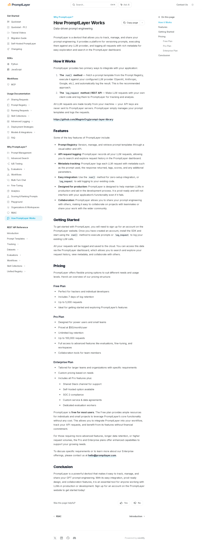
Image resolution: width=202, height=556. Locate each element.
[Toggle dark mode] (192, 4)
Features (162, 27)
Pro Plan (167, 46)
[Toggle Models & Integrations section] (23, 132)
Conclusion (164, 55)
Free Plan (167, 41)
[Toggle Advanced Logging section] (23, 121)
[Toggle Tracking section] (23, 244)
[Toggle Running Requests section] (23, 110)
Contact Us (182, 4)
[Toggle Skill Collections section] (23, 116)
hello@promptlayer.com (102, 455)
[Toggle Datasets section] (23, 249)
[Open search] (93, 4)
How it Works (165, 22)
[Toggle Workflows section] (23, 260)
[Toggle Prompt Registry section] (23, 105)
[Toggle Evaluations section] (23, 169)
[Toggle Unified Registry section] (23, 271)
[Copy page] (130, 22)
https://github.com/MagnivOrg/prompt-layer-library (83, 119)
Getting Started (166, 32)
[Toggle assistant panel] (125, 4)
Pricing (161, 36)
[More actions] (142, 22)
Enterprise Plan (170, 50)
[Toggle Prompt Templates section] (23, 238)
